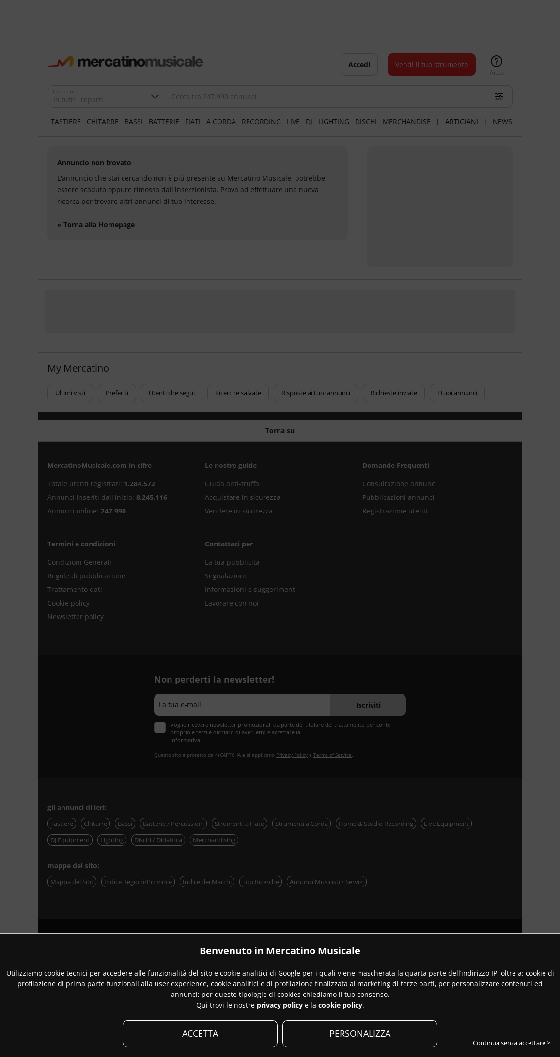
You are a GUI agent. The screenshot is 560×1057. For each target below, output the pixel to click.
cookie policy (340, 1005)
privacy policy (280, 1005)
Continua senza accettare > (511, 1043)
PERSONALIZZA (359, 1033)
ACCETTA (200, 1033)
